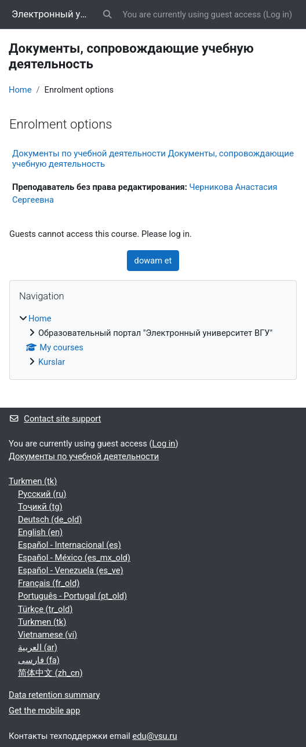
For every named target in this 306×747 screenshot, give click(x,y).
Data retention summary (54, 695)
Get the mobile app (44, 710)
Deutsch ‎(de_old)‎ (50, 519)
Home (20, 90)
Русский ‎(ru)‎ (42, 494)
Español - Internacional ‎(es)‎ (69, 545)
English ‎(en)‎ (40, 532)
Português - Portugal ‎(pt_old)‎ (72, 596)
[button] (107, 14)
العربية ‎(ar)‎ (37, 647)
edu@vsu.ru (155, 736)
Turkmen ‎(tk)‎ (33, 481)
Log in (277, 14)
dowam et (153, 260)
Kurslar (51, 362)
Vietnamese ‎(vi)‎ (47, 634)
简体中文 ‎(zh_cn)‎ (50, 673)
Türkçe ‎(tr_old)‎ (45, 609)
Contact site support (55, 418)
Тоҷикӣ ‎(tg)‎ (40, 506)
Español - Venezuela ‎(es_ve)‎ (70, 570)
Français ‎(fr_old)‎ (48, 583)
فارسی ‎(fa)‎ (39, 660)
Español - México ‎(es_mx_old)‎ (74, 557)
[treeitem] (153, 340)
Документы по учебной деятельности (84, 456)
